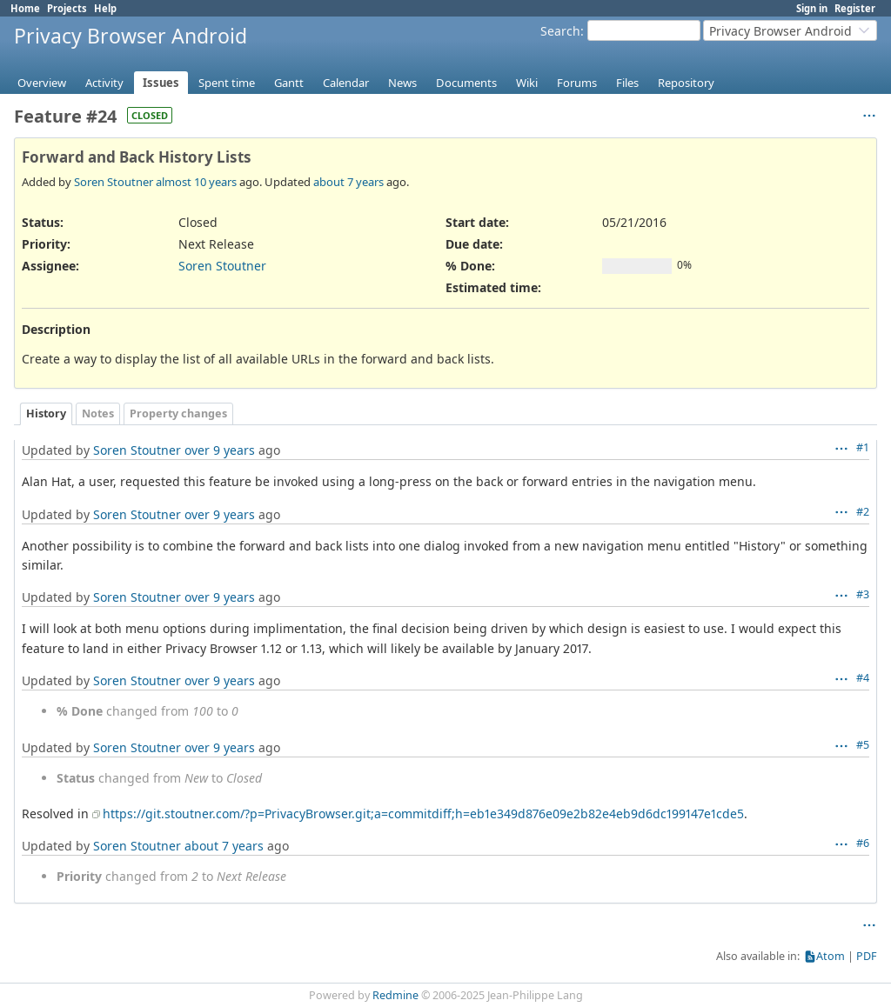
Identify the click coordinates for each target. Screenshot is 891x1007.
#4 (862, 677)
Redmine (395, 995)
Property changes (178, 413)
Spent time (226, 82)
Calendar (346, 82)
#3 (862, 594)
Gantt (289, 82)
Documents (466, 82)
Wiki (527, 82)
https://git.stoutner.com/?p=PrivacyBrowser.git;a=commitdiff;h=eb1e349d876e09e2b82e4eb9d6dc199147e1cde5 (423, 813)
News (402, 82)
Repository (686, 82)
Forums (577, 82)
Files (627, 82)
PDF (866, 956)
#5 (862, 744)
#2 (862, 511)
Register (854, 8)
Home (25, 8)
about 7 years (348, 182)
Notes (98, 413)
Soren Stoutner (113, 182)
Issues (161, 82)
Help (105, 8)
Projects (67, 8)
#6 (862, 843)
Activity (104, 82)
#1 (862, 447)
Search (560, 31)
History (46, 413)
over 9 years (219, 450)
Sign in (811, 8)
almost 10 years (196, 182)
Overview (41, 82)
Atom (830, 956)
